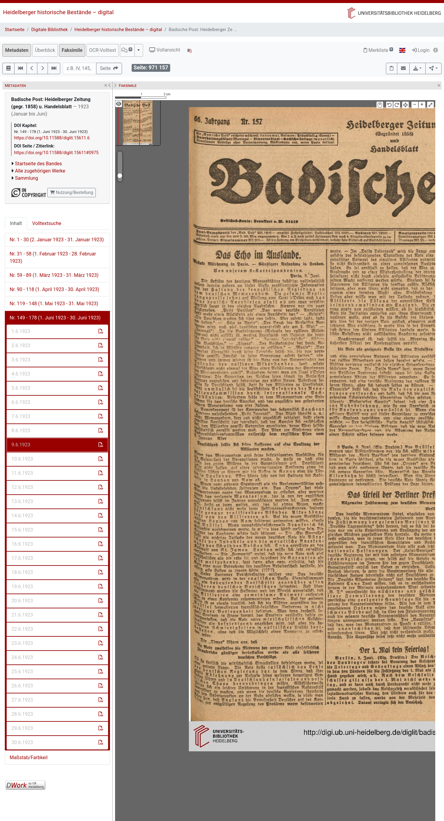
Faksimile (72, 50)
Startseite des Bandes (38, 163)
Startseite (14, 29)
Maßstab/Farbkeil (29, 757)
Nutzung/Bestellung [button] (71, 192)
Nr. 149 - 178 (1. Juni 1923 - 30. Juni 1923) (55, 318)
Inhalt (16, 223)
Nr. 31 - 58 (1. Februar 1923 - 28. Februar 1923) (53, 257)
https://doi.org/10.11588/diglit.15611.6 (52, 138)
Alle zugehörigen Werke (40, 171)
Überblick (45, 50)
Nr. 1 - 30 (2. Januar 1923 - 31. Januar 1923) (57, 239)
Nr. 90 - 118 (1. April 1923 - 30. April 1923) (54, 289)
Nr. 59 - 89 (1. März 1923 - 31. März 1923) (54, 275)
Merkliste (378, 50)
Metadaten (16, 50)
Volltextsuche (46, 223)
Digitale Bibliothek (49, 29)
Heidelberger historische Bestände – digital (58, 12)
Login (421, 50)
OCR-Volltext (102, 50)
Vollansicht (164, 50)
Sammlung (26, 178)
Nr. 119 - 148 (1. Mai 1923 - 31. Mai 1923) (54, 303)
